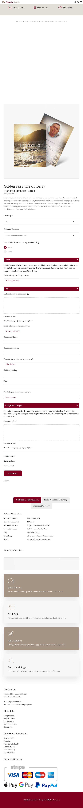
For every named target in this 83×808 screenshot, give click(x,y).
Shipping (7, 741)
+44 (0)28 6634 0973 (13, 702)
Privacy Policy (9, 749)
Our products (9, 716)
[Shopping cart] (77, 2)
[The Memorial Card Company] (13, 2)
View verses (42, 7)
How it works (19, 7)
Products (25, 21)
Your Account (9, 738)
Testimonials (9, 721)
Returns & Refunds (11, 744)
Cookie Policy (9, 752)
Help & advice (9, 718)
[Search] (75, 2)
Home (18, 21)
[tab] (27, 500)
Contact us (8, 727)
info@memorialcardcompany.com (18, 704)
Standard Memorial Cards (38, 21)
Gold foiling (67, 7)
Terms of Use (9, 747)
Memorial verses (10, 724)
